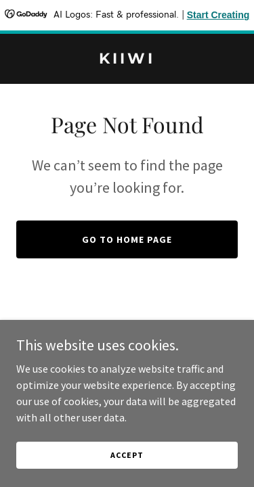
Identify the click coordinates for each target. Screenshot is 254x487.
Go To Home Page (127, 239)
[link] (127, 59)
